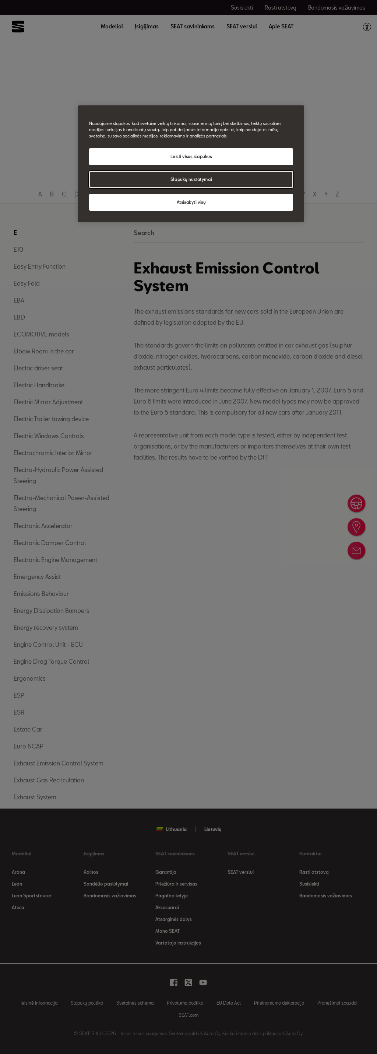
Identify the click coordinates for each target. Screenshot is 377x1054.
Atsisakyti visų (191, 202)
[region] (191, 163)
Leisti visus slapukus (191, 156)
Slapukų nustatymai (191, 179)
